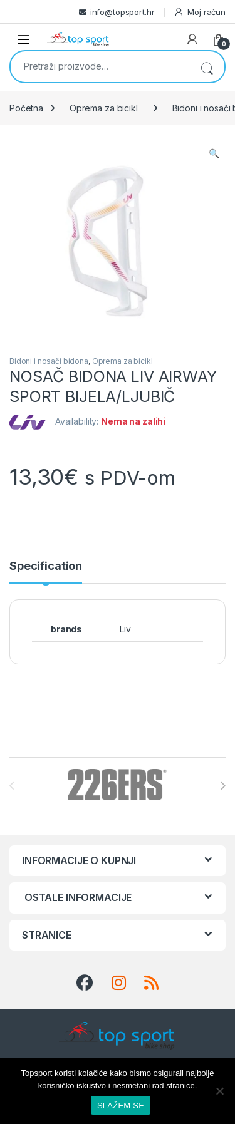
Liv (125, 629)
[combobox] (100, 65)
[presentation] (223, 785)
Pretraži (206, 66)
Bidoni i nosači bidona (48, 361)
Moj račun (200, 12)
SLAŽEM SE (120, 1105)
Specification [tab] (45, 566)
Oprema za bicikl (104, 108)
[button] (214, 153)
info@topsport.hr (122, 12)
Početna (26, 108)
